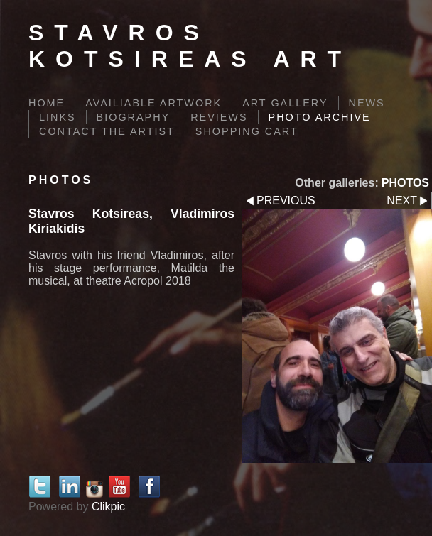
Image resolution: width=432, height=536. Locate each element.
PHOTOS (405, 183)
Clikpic (108, 507)
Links (57, 117)
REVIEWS (218, 117)
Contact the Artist (107, 131)
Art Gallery (285, 103)
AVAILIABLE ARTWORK (153, 103)
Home (46, 103)
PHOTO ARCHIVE (320, 117)
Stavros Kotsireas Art (190, 46)
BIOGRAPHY (134, 117)
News (367, 103)
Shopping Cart (246, 131)
